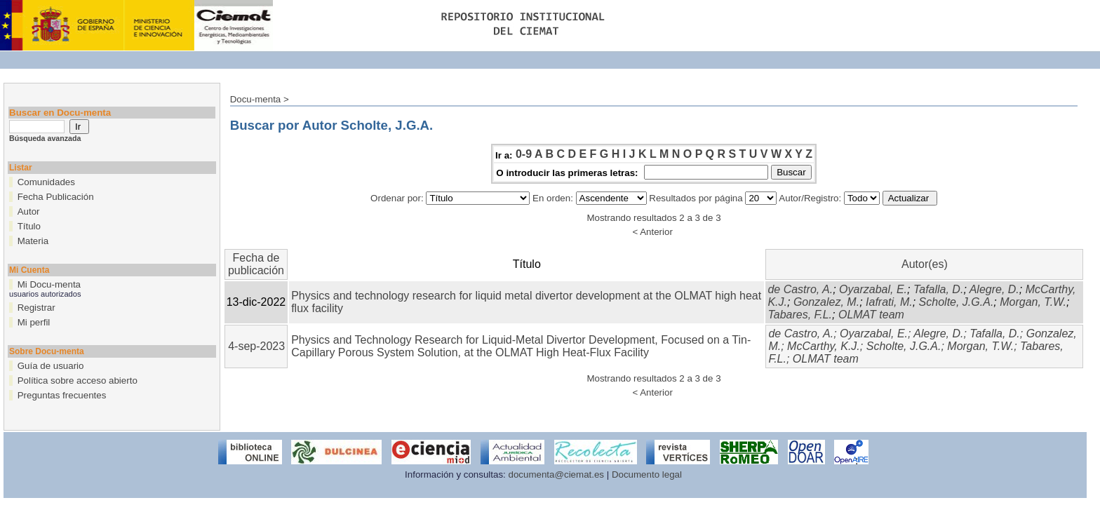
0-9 (524, 154)
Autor (29, 211)
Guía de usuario (51, 366)
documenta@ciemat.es (557, 474)
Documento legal (647, 474)
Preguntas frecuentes (62, 395)
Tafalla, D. (938, 289)
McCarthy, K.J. (823, 346)
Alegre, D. (994, 289)
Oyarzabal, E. (873, 289)
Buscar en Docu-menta (60, 112)
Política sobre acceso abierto (78, 380)
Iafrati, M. (889, 302)
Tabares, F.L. (799, 315)
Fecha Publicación (56, 196)
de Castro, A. (800, 289)
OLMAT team (871, 315)
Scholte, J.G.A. (956, 302)
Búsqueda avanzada (45, 138)
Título (29, 226)
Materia (33, 241)
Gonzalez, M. (826, 302)
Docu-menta (255, 99)
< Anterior (652, 232)
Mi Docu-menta (49, 284)
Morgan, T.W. (1033, 302)
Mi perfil (34, 322)
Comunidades (46, 182)
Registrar (36, 307)
